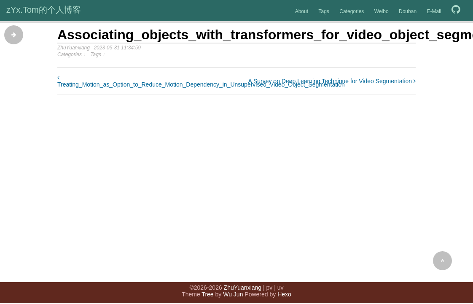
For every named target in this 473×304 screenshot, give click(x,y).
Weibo (381, 11)
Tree (207, 294)
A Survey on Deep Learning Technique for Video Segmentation (332, 81)
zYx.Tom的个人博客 (43, 9)
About (301, 11)
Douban (408, 11)
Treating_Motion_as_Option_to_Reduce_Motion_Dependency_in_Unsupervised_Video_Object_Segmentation (201, 81)
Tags (323, 11)
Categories (351, 11)
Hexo (284, 294)
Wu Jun (233, 294)
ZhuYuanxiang (243, 287)
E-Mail (434, 11)
